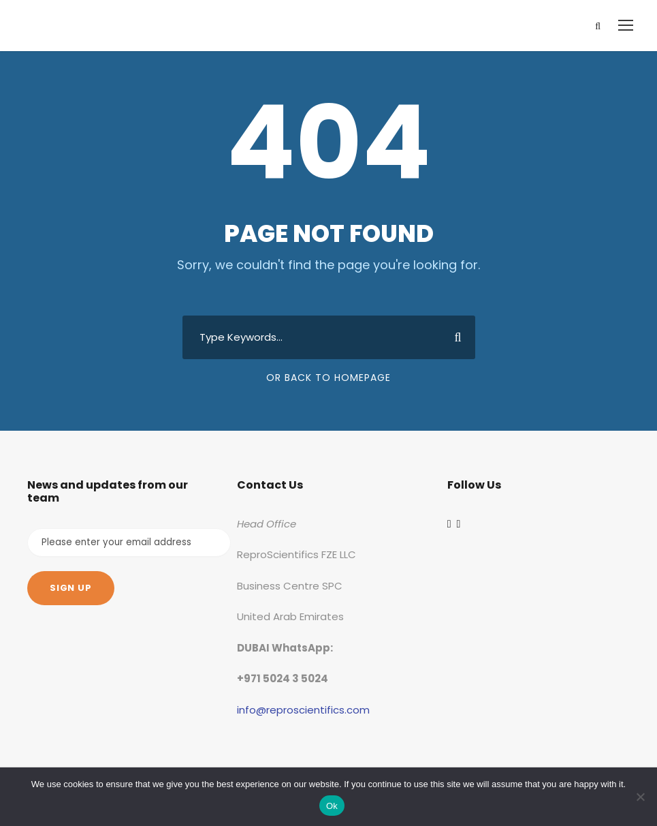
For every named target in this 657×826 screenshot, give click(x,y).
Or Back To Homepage (328, 377)
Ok (332, 806)
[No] (640, 797)
